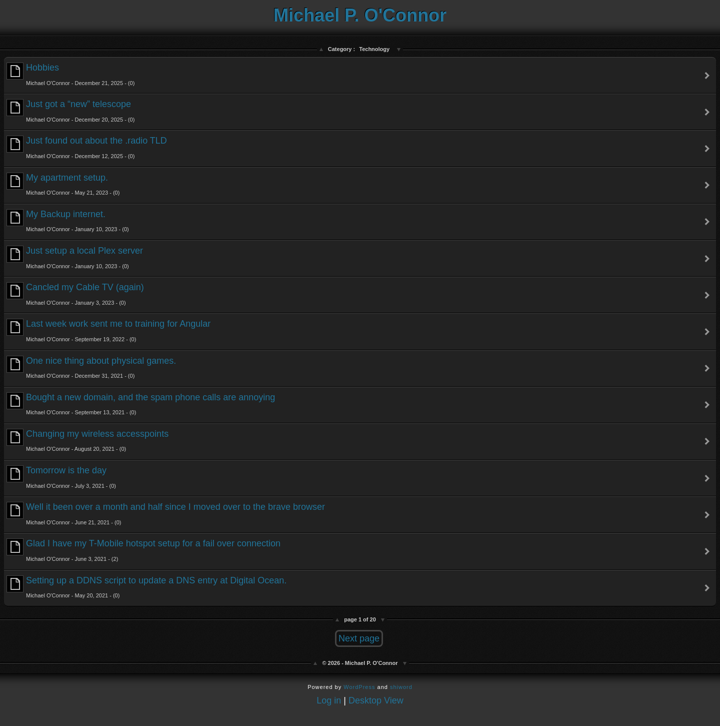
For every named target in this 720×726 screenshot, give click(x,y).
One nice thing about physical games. (91, 367)
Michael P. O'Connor (360, 15)
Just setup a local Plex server (74, 257)
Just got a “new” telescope (70, 111)
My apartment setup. (63, 184)
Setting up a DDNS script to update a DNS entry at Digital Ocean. (146, 587)
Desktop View (376, 700)
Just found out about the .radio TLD (86, 147)
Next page (359, 638)
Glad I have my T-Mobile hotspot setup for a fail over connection (143, 550)
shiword (401, 687)
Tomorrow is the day (61, 477)
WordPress (359, 687)
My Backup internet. (67, 221)
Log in (328, 700)
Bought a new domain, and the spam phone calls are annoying (140, 404)
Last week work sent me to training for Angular (108, 330)
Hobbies (70, 74)
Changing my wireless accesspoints (87, 440)
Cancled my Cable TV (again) (75, 294)
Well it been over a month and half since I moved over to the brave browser (165, 513)
